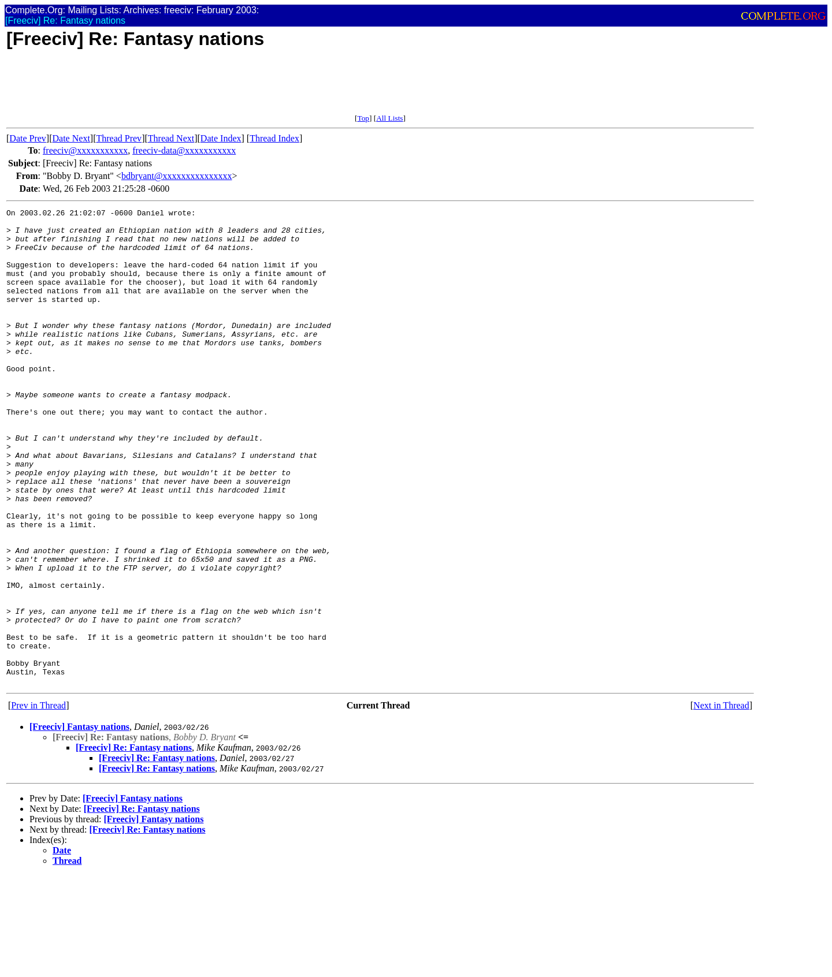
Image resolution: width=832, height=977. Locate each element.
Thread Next (171, 138)
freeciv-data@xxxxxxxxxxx (184, 150)
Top (363, 118)
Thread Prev (119, 138)
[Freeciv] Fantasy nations (79, 822)
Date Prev (27, 138)
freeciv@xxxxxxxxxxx (85, 150)
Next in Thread (721, 801)
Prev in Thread (38, 801)
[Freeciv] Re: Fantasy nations (134, 843)
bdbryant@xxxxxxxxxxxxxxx (176, 176)
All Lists (389, 118)
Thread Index (274, 138)
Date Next (71, 138)
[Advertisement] (216, 88)
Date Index (221, 138)
